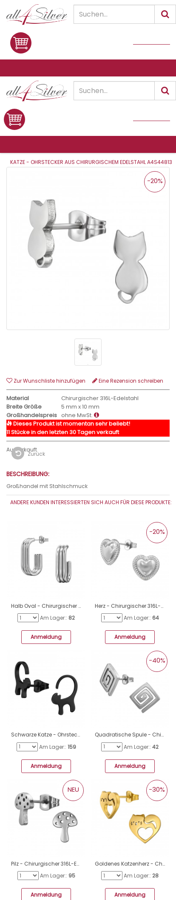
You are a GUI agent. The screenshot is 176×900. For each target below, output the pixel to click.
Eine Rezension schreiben (127, 380)
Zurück (28, 453)
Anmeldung (46, 636)
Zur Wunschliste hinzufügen (45, 380)
